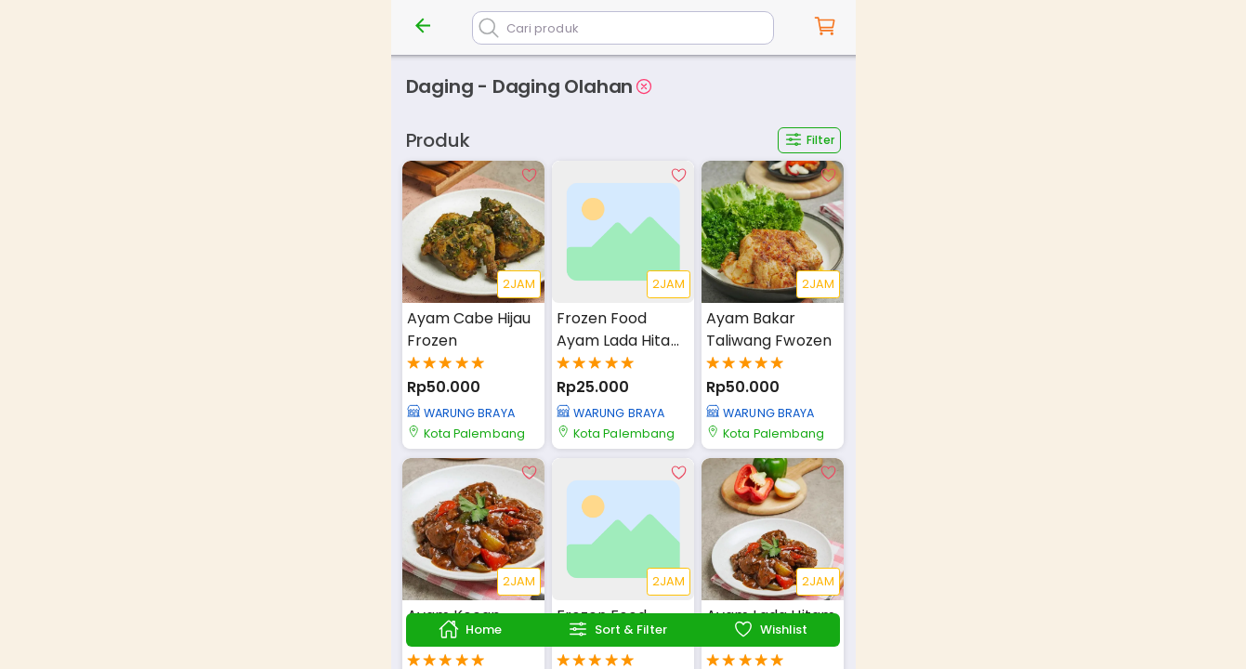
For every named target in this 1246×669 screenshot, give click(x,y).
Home (470, 629)
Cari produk (542, 28)
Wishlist (770, 629)
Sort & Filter (617, 629)
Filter (809, 139)
